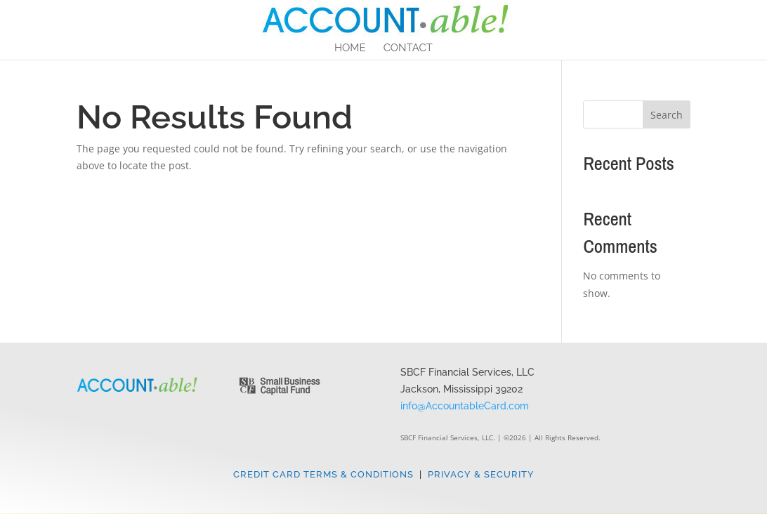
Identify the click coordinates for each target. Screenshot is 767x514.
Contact (408, 48)
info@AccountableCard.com (464, 405)
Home (350, 48)
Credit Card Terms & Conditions (323, 474)
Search (666, 114)
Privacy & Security (481, 474)
